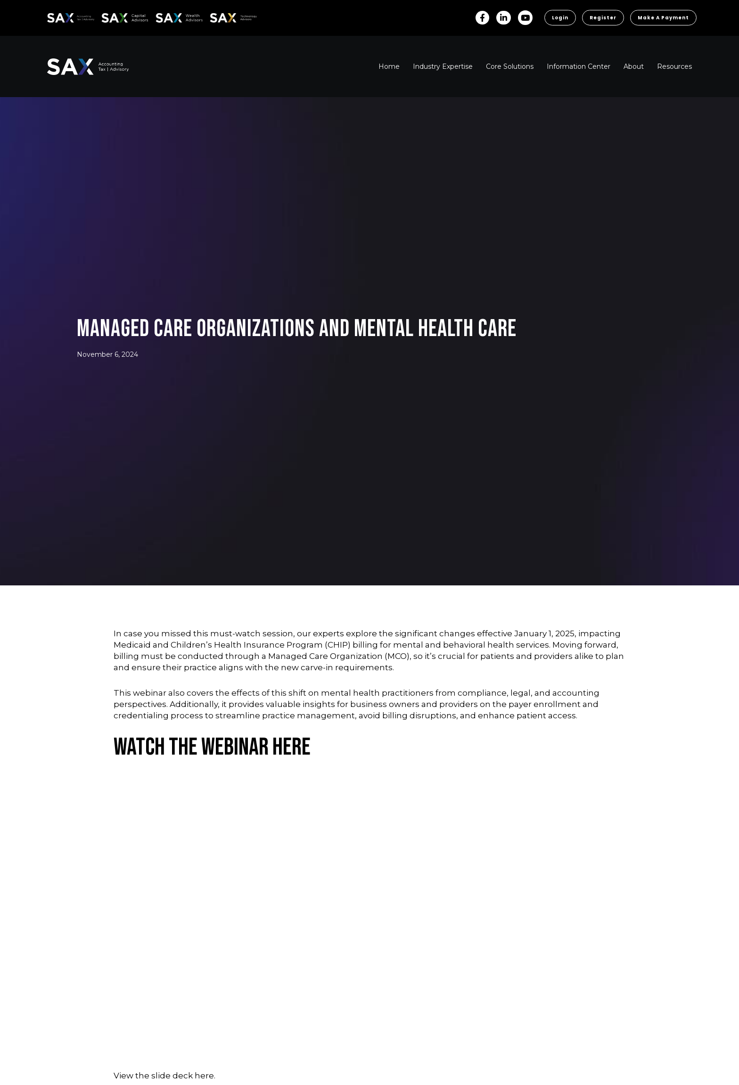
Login (560, 17)
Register (603, 17)
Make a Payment (663, 17)
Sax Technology (227, 18)
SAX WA (166, 16)
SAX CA (111, 16)
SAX (52, 16)
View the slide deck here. (164, 1075)
